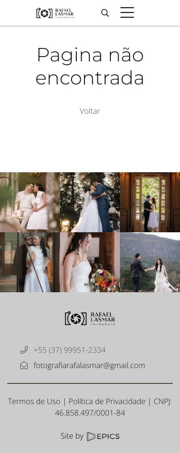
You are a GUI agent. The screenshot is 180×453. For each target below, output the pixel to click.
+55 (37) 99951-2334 (70, 350)
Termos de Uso (34, 401)
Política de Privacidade (107, 401)
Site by (89, 435)
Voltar (90, 111)
